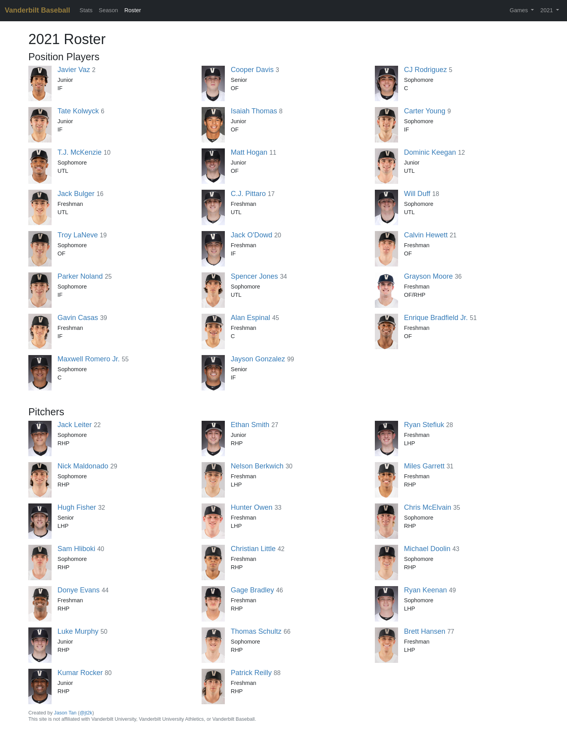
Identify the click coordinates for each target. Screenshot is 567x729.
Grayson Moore (428, 276)
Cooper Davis (252, 70)
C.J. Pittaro (248, 194)
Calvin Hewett (426, 235)
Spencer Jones (254, 276)
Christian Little (253, 549)
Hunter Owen (251, 507)
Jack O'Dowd (251, 235)
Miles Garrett (424, 466)
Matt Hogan (249, 152)
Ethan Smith (250, 425)
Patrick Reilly (251, 673)
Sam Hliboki (76, 549)
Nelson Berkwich (257, 466)
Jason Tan (65, 713)
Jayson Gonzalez (258, 359)
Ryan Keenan (425, 590)
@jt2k (86, 713)
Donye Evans (78, 590)
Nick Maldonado (82, 466)
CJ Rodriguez (425, 70)
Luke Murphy (77, 631)
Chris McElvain (427, 507)
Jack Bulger (75, 194)
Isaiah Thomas (254, 111)
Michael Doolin (427, 549)
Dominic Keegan (430, 152)
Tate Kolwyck (78, 111)
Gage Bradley (252, 590)
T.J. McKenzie (79, 152)
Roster (132, 10)
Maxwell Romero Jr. (88, 359)
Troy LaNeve (77, 235)
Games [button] (519, 10)
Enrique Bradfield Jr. (436, 318)
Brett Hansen (424, 631)
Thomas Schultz (256, 631)
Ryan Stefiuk (424, 425)
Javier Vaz (73, 70)
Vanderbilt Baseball (37, 10)
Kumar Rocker (80, 673)
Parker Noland (80, 276)
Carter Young (424, 111)
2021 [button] (547, 10)
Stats (86, 10)
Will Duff (417, 194)
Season (108, 10)
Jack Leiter (74, 425)
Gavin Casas (77, 318)
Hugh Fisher (76, 507)
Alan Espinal (250, 318)
